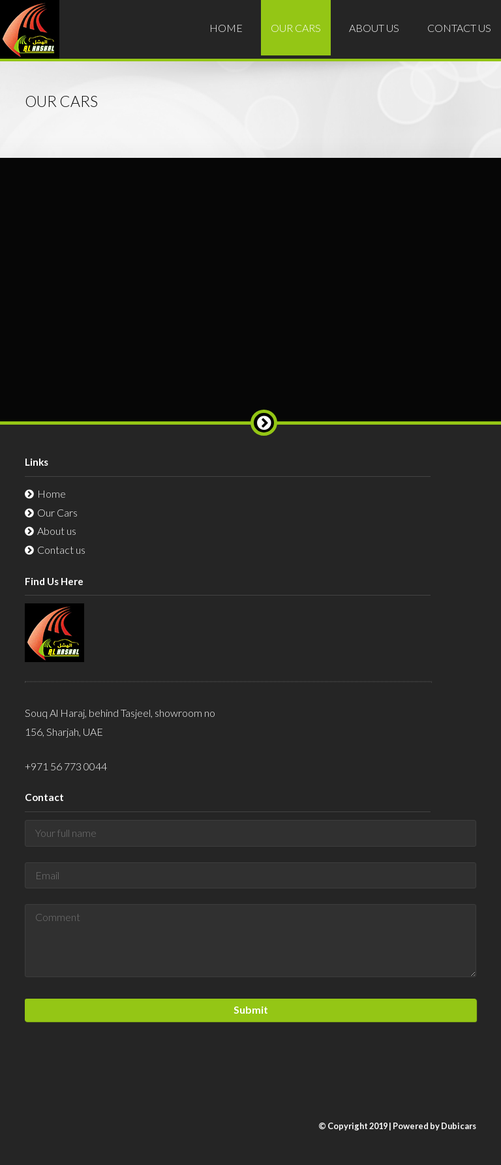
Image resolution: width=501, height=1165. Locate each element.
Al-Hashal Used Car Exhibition (29, 38)
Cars (296, 28)
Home (226, 28)
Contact (459, 28)
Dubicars (458, 1126)
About (374, 28)
